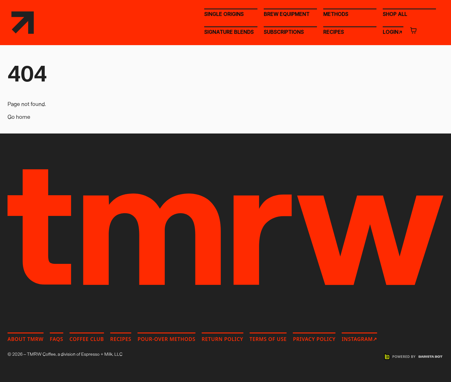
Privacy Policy (314, 339)
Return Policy (222, 339)
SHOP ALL (395, 14)
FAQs (56, 339)
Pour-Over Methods (166, 339)
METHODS (335, 14)
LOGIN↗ (392, 31)
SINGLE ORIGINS (224, 14)
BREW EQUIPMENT (286, 14)
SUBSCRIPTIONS (284, 32)
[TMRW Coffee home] (23, 23)
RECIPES (333, 32)
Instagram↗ (359, 339)
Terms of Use (268, 339)
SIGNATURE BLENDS (229, 32)
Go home (19, 116)
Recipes (120, 339)
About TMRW (26, 339)
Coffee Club (87, 339)
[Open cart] (413, 30)
